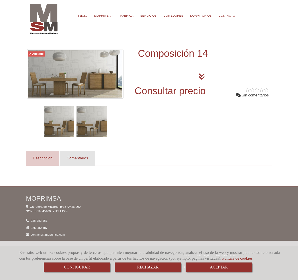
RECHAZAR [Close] (148, 267)
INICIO (82, 15)
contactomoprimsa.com (48, 234)
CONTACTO (227, 15)
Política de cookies (237, 258)
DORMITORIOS (201, 15)
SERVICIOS (148, 15)
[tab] (42, 158)
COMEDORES (173, 15)
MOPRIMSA (104, 15)
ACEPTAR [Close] (219, 267)
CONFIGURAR (77, 267)
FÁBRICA (126, 15)
